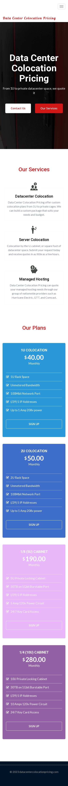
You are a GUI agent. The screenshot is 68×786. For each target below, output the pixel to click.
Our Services (48, 108)
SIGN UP (34, 424)
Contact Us (18, 108)
